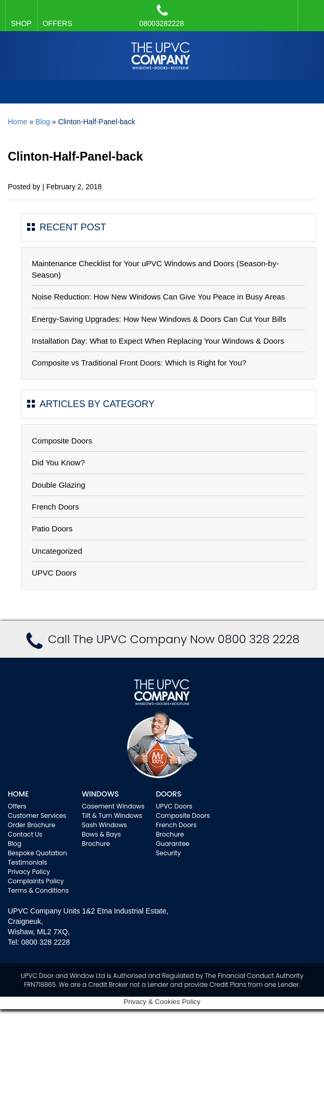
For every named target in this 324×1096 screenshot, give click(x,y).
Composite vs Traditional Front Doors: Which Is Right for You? (139, 362)
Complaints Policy (36, 881)
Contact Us (25, 834)
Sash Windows (104, 824)
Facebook (308, 10)
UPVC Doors (54, 572)
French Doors (55, 506)
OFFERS (57, 23)
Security (168, 853)
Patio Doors (52, 528)
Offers (17, 806)
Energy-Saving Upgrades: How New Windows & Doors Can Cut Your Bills (159, 319)
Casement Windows (113, 806)
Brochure (96, 843)
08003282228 (162, 16)
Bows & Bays (101, 834)
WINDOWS (100, 794)
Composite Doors (62, 440)
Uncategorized (57, 550)
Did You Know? (58, 462)
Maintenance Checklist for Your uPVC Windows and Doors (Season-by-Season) (155, 269)
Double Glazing (58, 484)
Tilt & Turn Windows (112, 815)
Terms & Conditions (38, 890)
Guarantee (173, 843)
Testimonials (27, 862)
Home (17, 122)
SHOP (21, 23)
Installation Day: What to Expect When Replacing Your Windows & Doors (158, 340)
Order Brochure (31, 824)
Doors (168, 794)
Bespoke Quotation (37, 853)
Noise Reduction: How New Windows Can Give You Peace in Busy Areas (158, 296)
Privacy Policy (29, 871)
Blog (42, 122)
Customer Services (37, 815)
